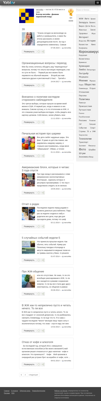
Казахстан (83, 44)
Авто (87, 18)
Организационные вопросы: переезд (44, 63)
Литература (91, 70)
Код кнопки (71, 19)
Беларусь (83, 22)
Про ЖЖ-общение (33, 271)
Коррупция (83, 55)
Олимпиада (83, 88)
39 (23, 29)
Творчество (83, 135)
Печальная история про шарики (41, 133)
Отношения (84, 92)
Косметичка (84, 59)
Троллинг (82, 146)
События (83, 128)
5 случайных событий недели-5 (41, 237)
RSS (12, 393)
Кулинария (84, 66)
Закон (92, 30)
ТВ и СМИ (91, 131)
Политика (84, 99)
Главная (6, 391)
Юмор (91, 157)
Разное (81, 113)
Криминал (83, 62)
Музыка (92, 81)
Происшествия (85, 106)
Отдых (92, 88)
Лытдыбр (84, 73)
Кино (93, 44)
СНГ (80, 124)
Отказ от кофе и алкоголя (37, 342)
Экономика (84, 157)
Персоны (83, 95)
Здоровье (83, 33)
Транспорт (83, 142)
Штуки (82, 153)
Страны (82, 131)
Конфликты (83, 48)
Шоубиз (92, 149)
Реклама (83, 120)
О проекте (14, 391)
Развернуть (29, 51)
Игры (93, 34)
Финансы (91, 146)
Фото (82, 149)
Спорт (92, 128)
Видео (81, 26)
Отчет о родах (30, 204)
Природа (82, 103)
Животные (83, 30)
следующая (33, 375)
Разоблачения (84, 117)
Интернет (84, 37)
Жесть (93, 26)
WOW (81, 19)
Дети (87, 26)
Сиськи (92, 124)
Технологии (85, 138)
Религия (92, 121)
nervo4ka (66, 48)
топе (38, 12)
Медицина (83, 77)
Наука (81, 85)
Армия (93, 19)
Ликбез (82, 69)
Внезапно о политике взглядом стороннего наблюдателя (40, 98)
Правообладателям (38, 391)
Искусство (82, 41)
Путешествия (85, 110)
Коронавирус (89, 51)
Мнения (83, 80)
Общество (89, 84)
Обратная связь (25, 391)
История (91, 40)
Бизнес (92, 22)
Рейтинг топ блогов (60, 391)
